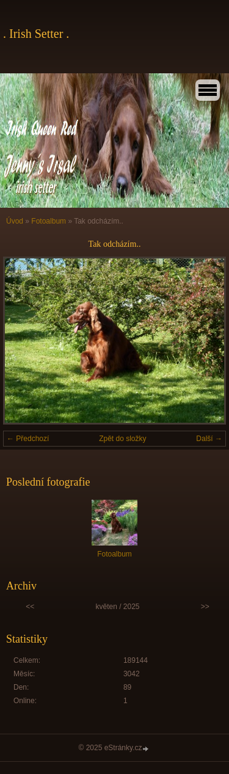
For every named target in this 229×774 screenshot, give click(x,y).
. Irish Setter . (36, 33)
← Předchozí (28, 438)
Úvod (14, 221)
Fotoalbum (48, 221)
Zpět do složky (122, 438)
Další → (209, 438)
